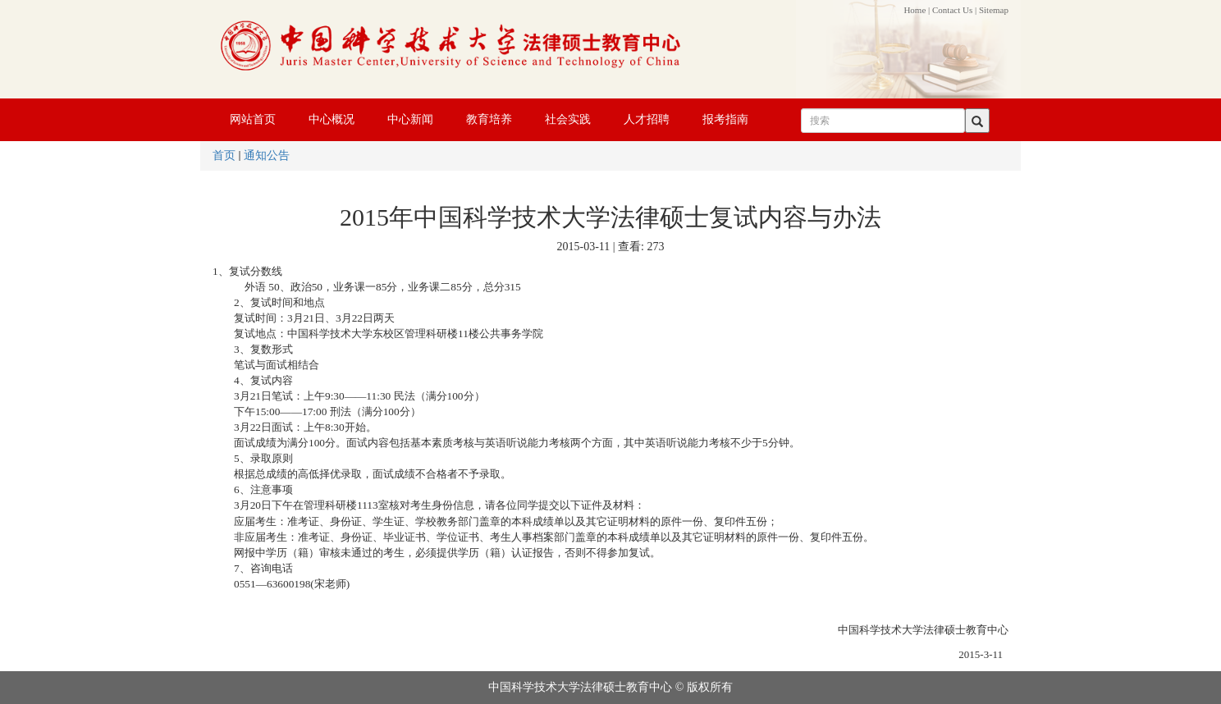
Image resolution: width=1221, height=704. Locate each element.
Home (914, 10)
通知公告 (267, 155)
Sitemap (993, 10)
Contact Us (952, 10)
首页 (224, 155)
